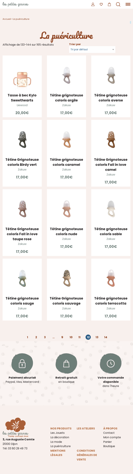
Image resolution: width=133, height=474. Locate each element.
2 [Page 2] (36, 337)
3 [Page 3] (45, 337)
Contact (109, 433)
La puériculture (60, 446)
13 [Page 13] (97, 337)
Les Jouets (57, 433)
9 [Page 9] (62, 337)
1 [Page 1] (27, 337)
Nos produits (61, 428)
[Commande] (92, 49)
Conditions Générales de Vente (87, 455)
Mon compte (112, 437)
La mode (56, 442)
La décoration (59, 437)
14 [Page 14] (105, 337)
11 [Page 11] (79, 337)
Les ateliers (86, 428)
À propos (110, 428)
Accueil (7, 19)
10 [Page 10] (71, 337)
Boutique (109, 446)
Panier (107, 442)
